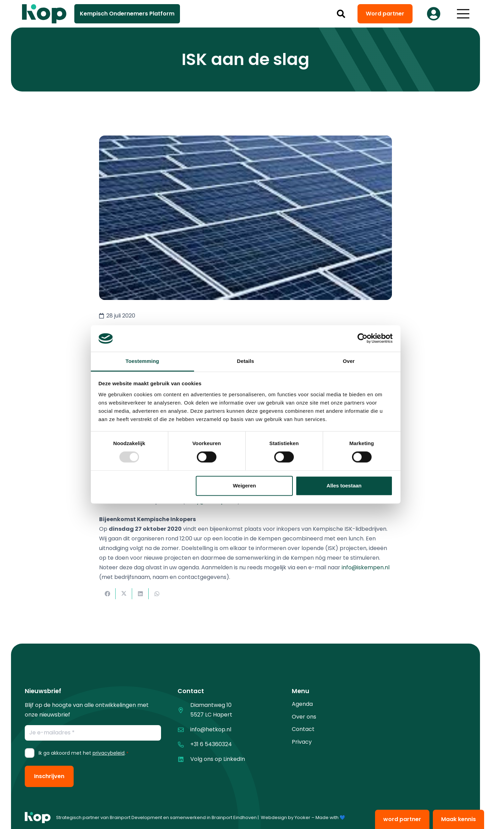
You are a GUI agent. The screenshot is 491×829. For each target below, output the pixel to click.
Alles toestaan (344, 485)
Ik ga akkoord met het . (83, 753)
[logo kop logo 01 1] (38, 817)
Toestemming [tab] (142, 361)
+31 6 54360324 (211, 744)
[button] (341, 13)
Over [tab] (349, 361)
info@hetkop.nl (210, 729)
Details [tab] (245, 361)
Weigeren (244, 485)
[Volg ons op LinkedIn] (184, 759)
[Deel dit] (107, 593)
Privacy (302, 742)
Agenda (302, 704)
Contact (303, 729)
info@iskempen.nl (365, 567)
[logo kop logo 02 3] (44, 13)
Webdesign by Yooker (285, 817)
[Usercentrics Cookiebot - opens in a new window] (362, 338)
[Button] (433, 13)
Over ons (304, 717)
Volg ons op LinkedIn (217, 759)
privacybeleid (109, 753)
